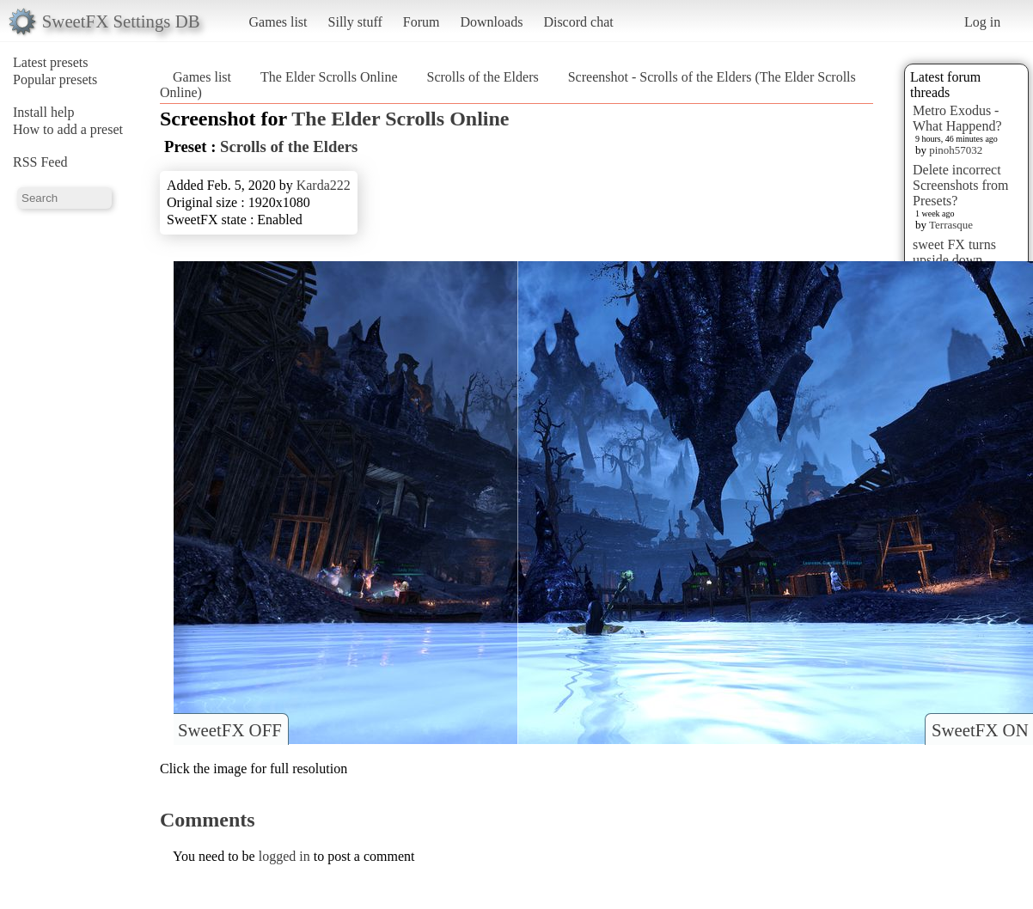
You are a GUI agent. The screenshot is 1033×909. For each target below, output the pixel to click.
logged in (284, 856)
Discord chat (578, 22)
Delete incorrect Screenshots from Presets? (961, 185)
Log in (982, 22)
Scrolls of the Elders (483, 77)
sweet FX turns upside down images (954, 260)
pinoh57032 (955, 149)
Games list (278, 22)
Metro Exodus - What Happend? (957, 118)
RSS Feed (40, 162)
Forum (421, 22)
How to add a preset (68, 129)
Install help (44, 112)
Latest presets (51, 62)
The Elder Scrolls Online (329, 77)
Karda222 (323, 185)
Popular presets (55, 79)
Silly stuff (355, 22)
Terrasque (951, 224)
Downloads (491, 22)
